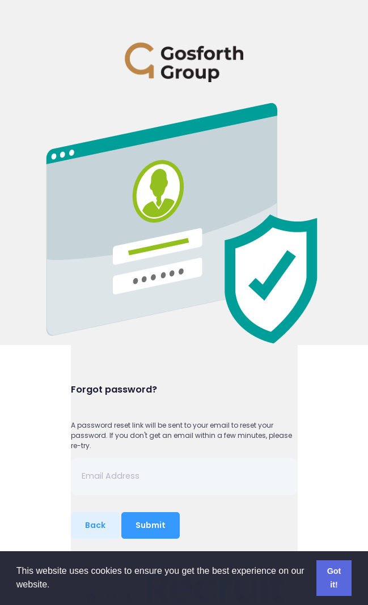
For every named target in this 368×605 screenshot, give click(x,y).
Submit (151, 525)
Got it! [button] (334, 577)
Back (95, 525)
